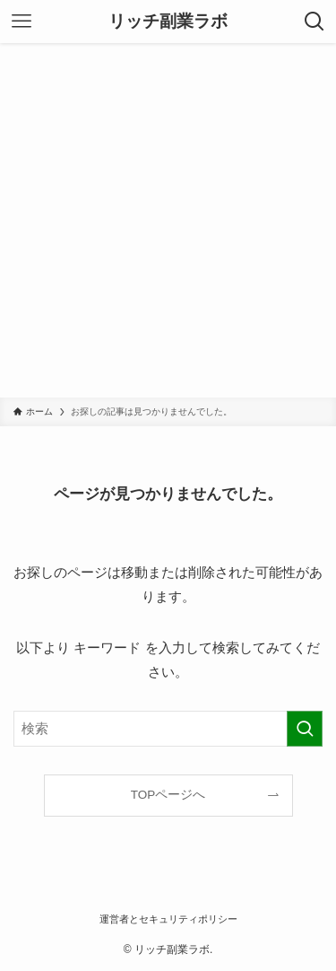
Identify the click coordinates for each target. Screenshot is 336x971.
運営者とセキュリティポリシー (168, 919)
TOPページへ (168, 794)
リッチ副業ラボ (168, 22)
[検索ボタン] (314, 21)
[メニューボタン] (21, 21)
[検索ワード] (168, 729)
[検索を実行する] (305, 729)
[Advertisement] (168, 220)
